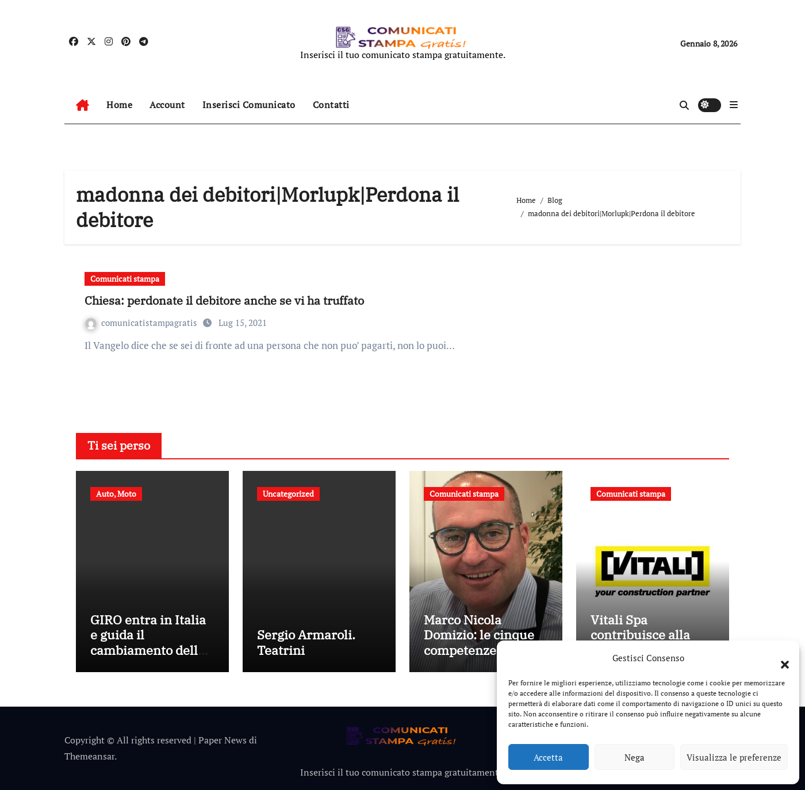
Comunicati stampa (124, 278)
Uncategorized (288, 493)
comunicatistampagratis (142, 322)
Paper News (222, 740)
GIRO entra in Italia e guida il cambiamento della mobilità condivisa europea (148, 650)
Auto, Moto (116, 493)
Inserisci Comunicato (249, 104)
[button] (779, 657)
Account (167, 104)
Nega (634, 757)
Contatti (331, 104)
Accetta (548, 757)
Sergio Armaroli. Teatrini (306, 642)
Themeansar (89, 756)
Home (119, 104)
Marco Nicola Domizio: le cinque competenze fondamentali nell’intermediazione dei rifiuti (483, 657)
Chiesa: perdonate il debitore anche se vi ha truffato (224, 300)
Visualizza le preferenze (734, 757)
